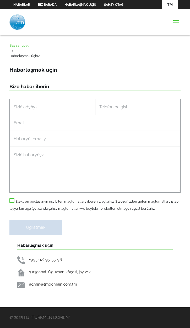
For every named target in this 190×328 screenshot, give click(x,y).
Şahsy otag (113, 5)
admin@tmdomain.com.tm (53, 284)
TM (170, 5)
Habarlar (21, 5)
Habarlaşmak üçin (80, 5)
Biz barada (47, 5)
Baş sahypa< (19, 45)
